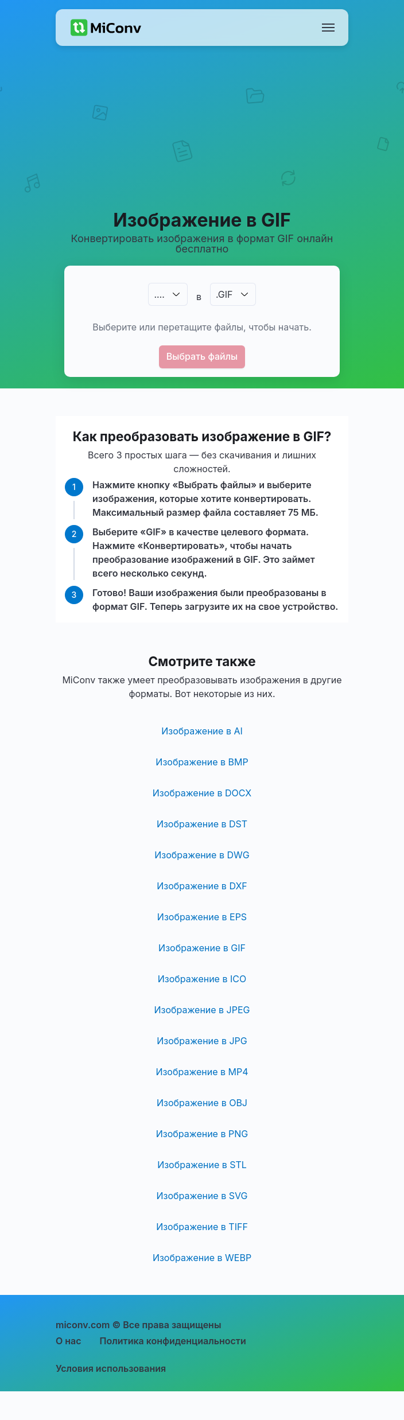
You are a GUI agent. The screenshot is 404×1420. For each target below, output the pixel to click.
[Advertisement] (202, 141)
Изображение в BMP (202, 762)
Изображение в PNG (202, 1133)
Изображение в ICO (202, 979)
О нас (68, 1340)
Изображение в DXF (202, 886)
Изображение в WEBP (202, 1257)
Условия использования (111, 1368)
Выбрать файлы (202, 356)
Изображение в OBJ (202, 1102)
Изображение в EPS (202, 917)
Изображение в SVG (202, 1195)
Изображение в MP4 (202, 1071)
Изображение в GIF (202, 948)
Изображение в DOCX (202, 793)
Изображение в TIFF (202, 1226)
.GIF (224, 294)
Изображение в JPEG (202, 1010)
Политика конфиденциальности (173, 1340)
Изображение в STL (202, 1164)
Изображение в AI (202, 731)
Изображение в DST (202, 824)
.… (159, 294)
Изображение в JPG (202, 1040)
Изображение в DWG (201, 855)
